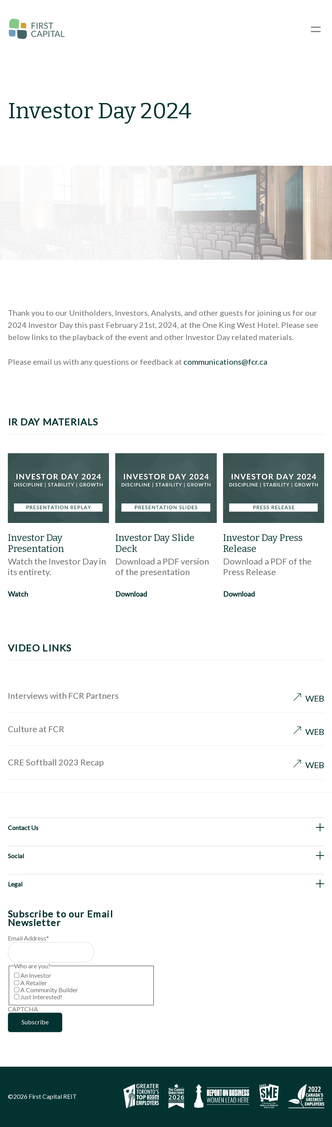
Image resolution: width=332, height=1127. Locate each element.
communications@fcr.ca (225, 361)
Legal (15, 884)
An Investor (35, 975)
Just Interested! (41, 996)
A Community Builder (49, 989)
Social (16, 855)
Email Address (28, 938)
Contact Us (23, 827)
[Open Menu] (315, 29)
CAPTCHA (23, 1009)
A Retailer (33, 982)
